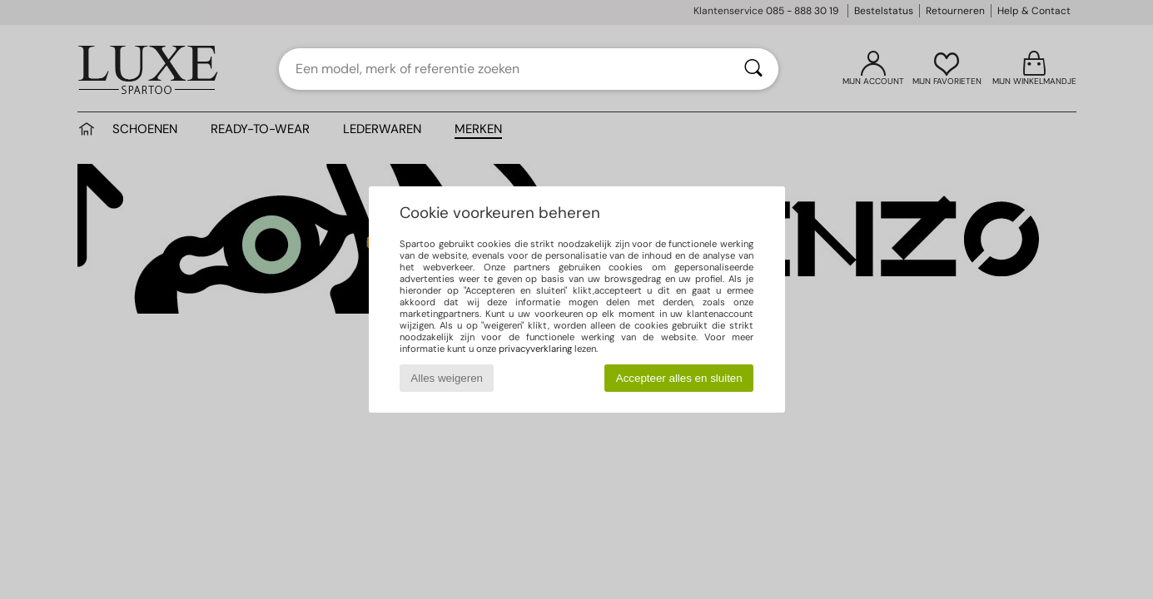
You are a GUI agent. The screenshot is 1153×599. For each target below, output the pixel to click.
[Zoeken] (753, 69)
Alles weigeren (446, 378)
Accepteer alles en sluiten (679, 378)
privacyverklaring (535, 348)
